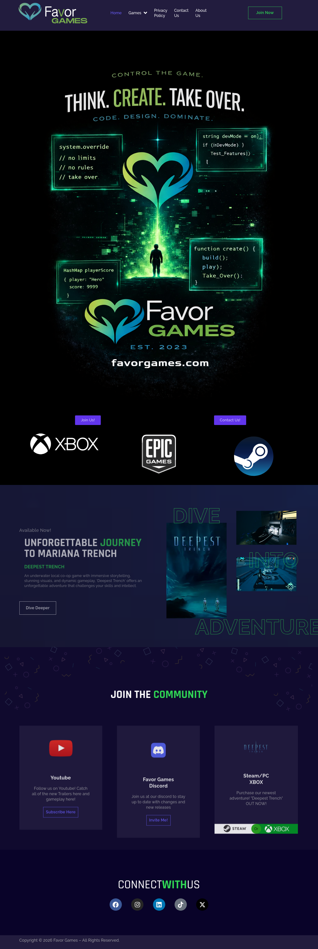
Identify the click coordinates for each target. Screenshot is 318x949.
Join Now (265, 12)
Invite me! (158, 909)
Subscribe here (61, 900)
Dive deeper (38, 608)
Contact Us (181, 13)
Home (116, 13)
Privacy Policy (160, 13)
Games (137, 12)
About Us (201, 13)
